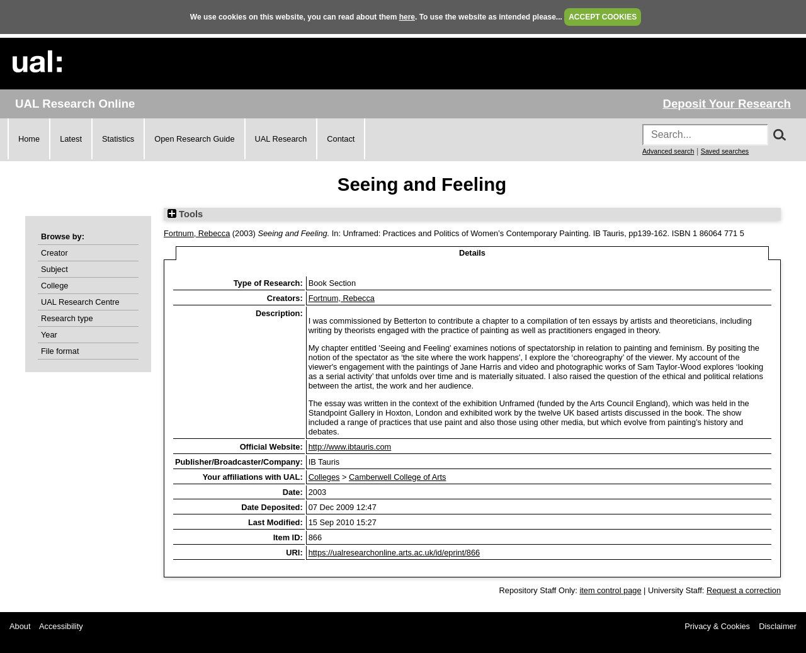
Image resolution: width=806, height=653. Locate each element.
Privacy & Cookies (717, 626)
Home (29, 139)
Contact (341, 139)
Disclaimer (778, 626)
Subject (54, 269)
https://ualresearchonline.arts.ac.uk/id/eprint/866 (394, 552)
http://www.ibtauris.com (350, 446)
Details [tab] (472, 253)
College (54, 285)
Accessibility (61, 626)
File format (60, 351)
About (19, 626)
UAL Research (281, 139)
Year (49, 334)
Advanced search (668, 151)
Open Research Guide (194, 139)
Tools (185, 214)
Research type (67, 318)
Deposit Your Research (726, 103)
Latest (71, 139)
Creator (54, 253)
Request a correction (744, 590)
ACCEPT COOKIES (603, 17)
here (407, 17)
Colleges (324, 477)
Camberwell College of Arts (397, 477)
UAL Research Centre (80, 302)
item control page (610, 590)
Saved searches (725, 151)
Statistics (118, 139)
